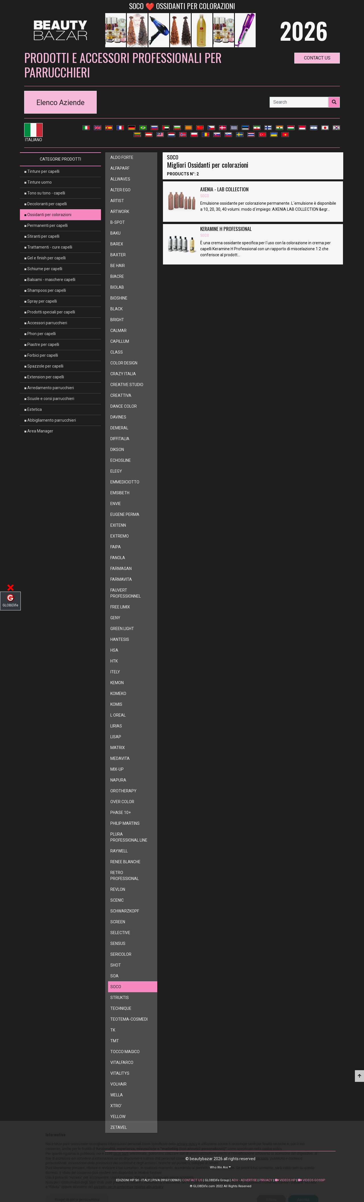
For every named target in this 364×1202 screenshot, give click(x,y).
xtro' (116, 1105)
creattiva (120, 395)
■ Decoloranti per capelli (45, 204)
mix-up (117, 769)
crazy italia (123, 374)
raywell (119, 851)
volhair (118, 1084)
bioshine (118, 298)
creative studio (126, 384)
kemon (117, 682)
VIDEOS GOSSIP (311, 1180)
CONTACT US (192, 1180)
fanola (117, 557)
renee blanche (125, 862)
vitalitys (119, 1073)
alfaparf (119, 168)
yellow (117, 1116)
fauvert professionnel (125, 593)
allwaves (120, 179)
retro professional (124, 875)
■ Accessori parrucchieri (45, 323)
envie (115, 503)
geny (115, 618)
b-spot (117, 222)
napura (118, 780)
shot (115, 965)
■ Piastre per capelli (41, 344)
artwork (119, 211)
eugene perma (124, 514)
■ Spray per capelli (40, 301)
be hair (117, 265)
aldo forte (121, 157)
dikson (117, 449)
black (116, 309)
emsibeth (119, 493)
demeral (119, 428)
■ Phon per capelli (40, 333)
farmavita (121, 579)
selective (120, 932)
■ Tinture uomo (38, 182)
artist (117, 200)
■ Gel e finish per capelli (45, 258)
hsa (114, 650)
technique (120, 1008)
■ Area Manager (38, 431)
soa (114, 976)
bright (117, 319)
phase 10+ (120, 812)
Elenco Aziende (60, 102)
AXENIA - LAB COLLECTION (224, 192)
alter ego (120, 190)
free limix (120, 607)
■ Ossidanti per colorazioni (47, 214)
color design (123, 363)
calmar (118, 330)
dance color (123, 406)
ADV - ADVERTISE (244, 1180)
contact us (317, 58)
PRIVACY (265, 1180)
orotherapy (123, 791)
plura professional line (128, 837)
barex (116, 244)
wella (116, 1095)
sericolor (120, 954)
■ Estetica (33, 409)
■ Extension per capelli (44, 377)
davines (118, 417)
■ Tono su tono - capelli (44, 193)
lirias (116, 726)
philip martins (125, 823)
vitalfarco (121, 1062)
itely (115, 672)
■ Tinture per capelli (41, 171)
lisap (115, 737)
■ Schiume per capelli (43, 268)
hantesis (119, 639)
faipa (115, 547)
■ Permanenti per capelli (46, 225)
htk (114, 661)
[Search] (299, 102)
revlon (117, 889)
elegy (116, 471)
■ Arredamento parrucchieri (49, 387)
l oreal (118, 715)
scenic (117, 900)
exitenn (118, 525)
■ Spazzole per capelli (43, 366)
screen (117, 922)
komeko (118, 693)
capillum (119, 341)
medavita (120, 758)
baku (115, 233)
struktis (119, 997)
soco (115, 986)
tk (112, 1030)
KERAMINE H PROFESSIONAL (226, 232)
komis (116, 704)
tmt (114, 1041)
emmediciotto (124, 482)
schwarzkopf (124, 911)
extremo (119, 536)
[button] (220, 1167)
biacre (117, 276)
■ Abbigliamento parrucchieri (50, 420)
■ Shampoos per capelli (45, 290)
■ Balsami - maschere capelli (49, 279)
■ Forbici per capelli (41, 355)
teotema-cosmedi (129, 1019)
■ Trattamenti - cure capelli (48, 247)
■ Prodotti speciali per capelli (49, 312)
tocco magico (125, 1051)
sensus (117, 943)
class (116, 352)
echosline (120, 460)
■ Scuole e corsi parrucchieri (49, 398)
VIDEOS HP (285, 1180)
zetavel (118, 1127)
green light (122, 628)
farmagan (121, 568)
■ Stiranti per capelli (41, 236)
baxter (118, 255)
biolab (117, 287)
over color (122, 801)
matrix (117, 747)
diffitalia (119, 438)
